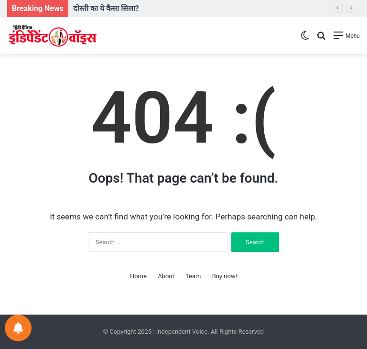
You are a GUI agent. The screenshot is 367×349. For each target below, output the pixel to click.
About (166, 276)
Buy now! (224, 276)
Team (193, 276)
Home (138, 276)
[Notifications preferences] (18, 328)
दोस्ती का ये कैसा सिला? (106, 8)
